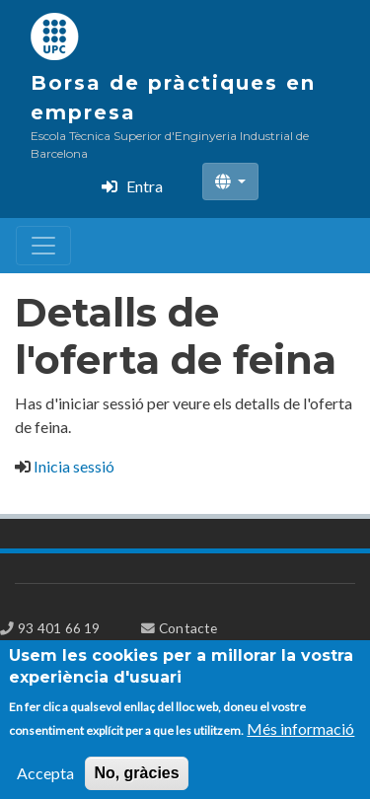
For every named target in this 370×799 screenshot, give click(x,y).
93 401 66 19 (59, 627)
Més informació (300, 737)
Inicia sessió (74, 466)
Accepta (45, 781)
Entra (144, 186)
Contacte (188, 627)
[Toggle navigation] (43, 245)
